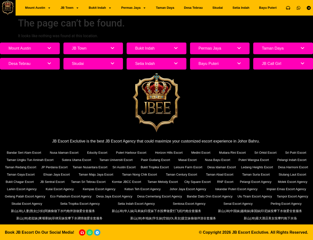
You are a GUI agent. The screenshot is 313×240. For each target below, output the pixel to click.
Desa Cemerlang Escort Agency (159, 196)
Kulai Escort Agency (60, 189)
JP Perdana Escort (54, 167)
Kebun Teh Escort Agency (142, 189)
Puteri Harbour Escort (131, 152)
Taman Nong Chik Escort (139, 174)
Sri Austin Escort (124, 167)
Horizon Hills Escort (169, 152)
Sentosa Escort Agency (189, 203)
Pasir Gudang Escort (155, 160)
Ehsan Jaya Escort (56, 174)
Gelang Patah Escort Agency (25, 196)
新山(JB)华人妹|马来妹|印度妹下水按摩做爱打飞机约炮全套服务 (156, 211)
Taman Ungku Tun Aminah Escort (30, 160)
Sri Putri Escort (295, 152)
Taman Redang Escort (20, 167)
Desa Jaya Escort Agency (114, 196)
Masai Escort (187, 160)
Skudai (217, 7)
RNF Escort (225, 182)
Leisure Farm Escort (188, 167)
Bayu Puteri (268, 7)
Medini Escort (200, 152)
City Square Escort (197, 182)
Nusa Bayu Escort (217, 160)
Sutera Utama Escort (76, 160)
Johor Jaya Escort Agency (188, 189)
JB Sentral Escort (52, 182)
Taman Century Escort (181, 174)
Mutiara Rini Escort (232, 152)
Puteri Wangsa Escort (254, 160)
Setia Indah (241, 7)
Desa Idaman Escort (221, 167)
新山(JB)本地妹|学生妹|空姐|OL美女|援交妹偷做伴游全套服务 (173, 218)
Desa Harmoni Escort (293, 167)
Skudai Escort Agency (26, 203)
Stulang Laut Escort (292, 174)
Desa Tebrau (193, 7)
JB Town (70, 8)
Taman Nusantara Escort (90, 167)
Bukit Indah (100, 8)
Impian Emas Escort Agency (286, 189)
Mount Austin (38, 8)
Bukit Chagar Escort (20, 182)
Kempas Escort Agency (99, 189)
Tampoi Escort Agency (292, 196)
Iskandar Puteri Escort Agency (236, 189)
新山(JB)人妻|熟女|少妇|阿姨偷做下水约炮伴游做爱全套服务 (53, 211)
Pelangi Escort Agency (255, 182)
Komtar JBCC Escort (126, 182)
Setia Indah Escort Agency (136, 203)
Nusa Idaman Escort (64, 152)
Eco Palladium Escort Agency (70, 196)
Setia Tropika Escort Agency (80, 203)
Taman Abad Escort (219, 174)
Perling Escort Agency (286, 203)
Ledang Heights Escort (257, 167)
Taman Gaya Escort (21, 174)
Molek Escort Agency (292, 182)
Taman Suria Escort (256, 174)
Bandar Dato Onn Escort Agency (210, 196)
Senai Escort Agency (238, 203)
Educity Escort (97, 152)
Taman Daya (165, 7)
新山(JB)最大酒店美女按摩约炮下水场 (270, 218)
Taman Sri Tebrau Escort (88, 182)
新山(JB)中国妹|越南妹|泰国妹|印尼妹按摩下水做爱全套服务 (260, 211)
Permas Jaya (133, 8)
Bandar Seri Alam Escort (24, 152)
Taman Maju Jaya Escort (96, 174)
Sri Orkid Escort (265, 152)
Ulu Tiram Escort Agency (254, 196)
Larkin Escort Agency (22, 189)
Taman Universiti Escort (116, 160)
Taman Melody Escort (163, 182)
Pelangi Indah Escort (291, 160)
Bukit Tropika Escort (155, 167)
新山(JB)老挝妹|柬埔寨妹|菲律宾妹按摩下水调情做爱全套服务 (59, 218)
